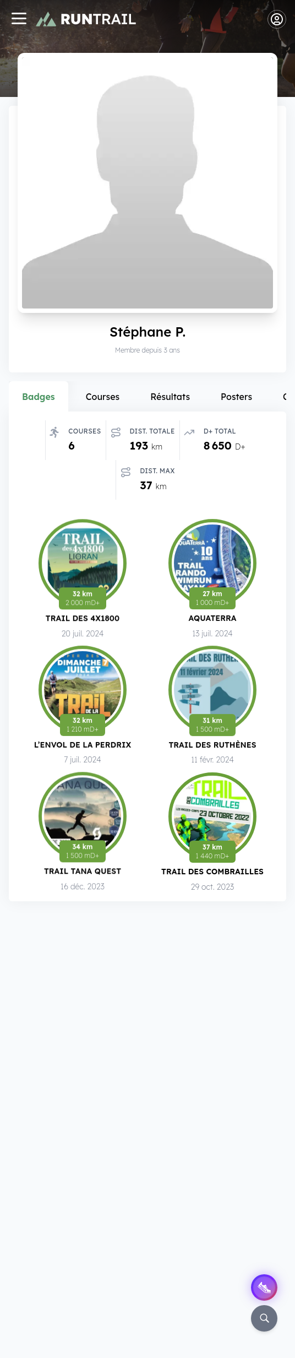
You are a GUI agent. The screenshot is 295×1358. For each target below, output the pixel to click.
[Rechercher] (264, 1318)
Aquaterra (212, 620)
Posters (236, 396)
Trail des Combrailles (212, 874)
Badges (38, 396)
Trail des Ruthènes (212, 748)
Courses (103, 396)
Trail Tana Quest (82, 874)
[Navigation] (19, 19)
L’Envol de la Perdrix (82, 747)
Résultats (170, 396)
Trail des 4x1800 (82, 619)
